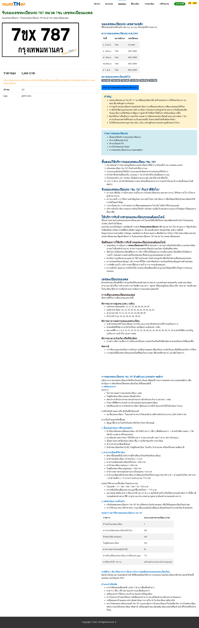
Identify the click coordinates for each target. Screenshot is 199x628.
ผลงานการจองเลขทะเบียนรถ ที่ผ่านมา (120, 87)
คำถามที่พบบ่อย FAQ (118, 140)
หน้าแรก (97, 4)
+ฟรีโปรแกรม (164, 4)
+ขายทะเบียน (149, 4)
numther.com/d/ (176, 165)
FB (190, 3)
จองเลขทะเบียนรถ (10, 18)
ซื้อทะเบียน (135, 4)
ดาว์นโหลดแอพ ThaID (119, 147)
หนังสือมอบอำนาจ (115, 406)
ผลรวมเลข (109, 4)
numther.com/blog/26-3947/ (112, 578)
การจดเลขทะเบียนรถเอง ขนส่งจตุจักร (126, 150)
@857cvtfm (26, 96)
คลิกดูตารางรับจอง (125, 103)
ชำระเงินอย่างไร (116, 143)
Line (194, 3)
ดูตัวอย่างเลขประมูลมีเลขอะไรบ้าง (164, 123)
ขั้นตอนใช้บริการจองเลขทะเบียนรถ (125, 137)
